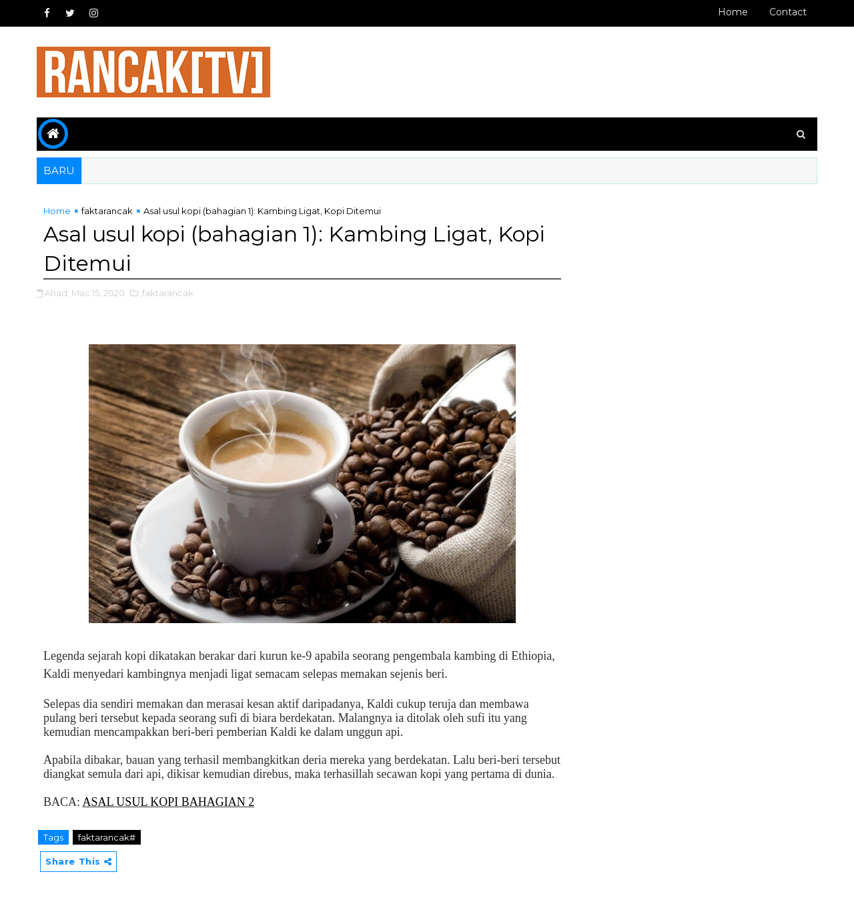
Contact (788, 12)
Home (733, 12)
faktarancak (107, 210)
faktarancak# (106, 837)
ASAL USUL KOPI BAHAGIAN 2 (169, 802)
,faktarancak (166, 293)
